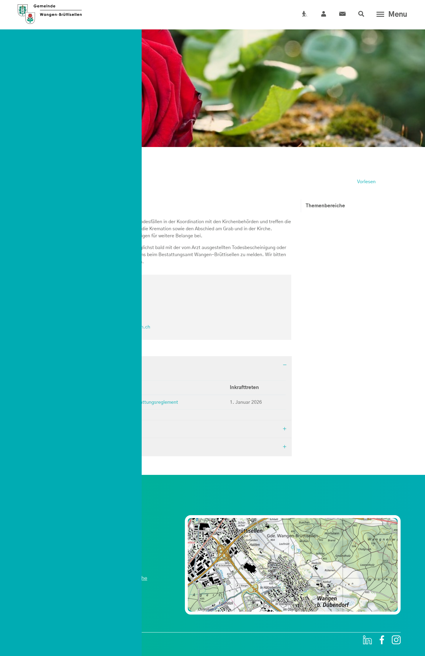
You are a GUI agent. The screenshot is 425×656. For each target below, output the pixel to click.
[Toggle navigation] (390, 14)
